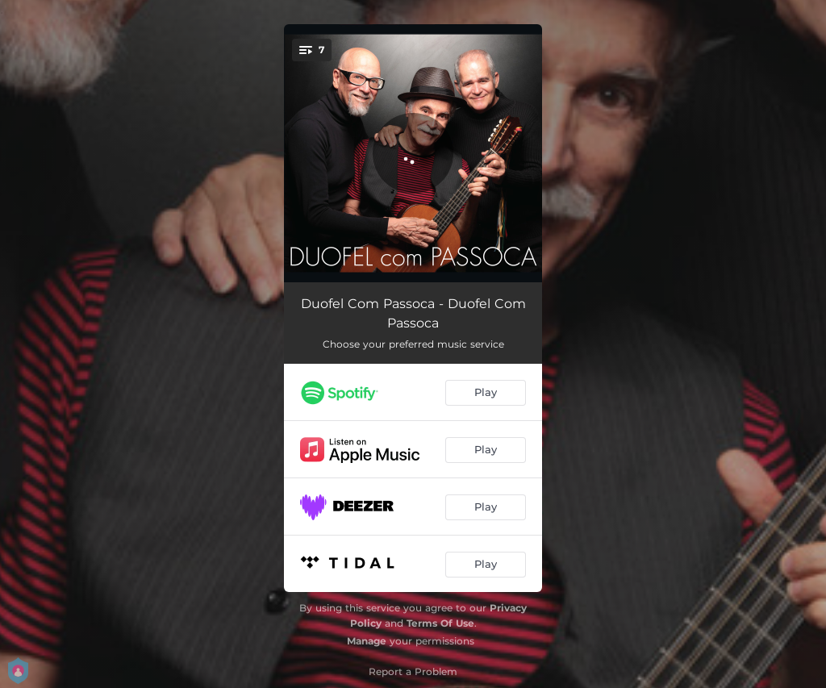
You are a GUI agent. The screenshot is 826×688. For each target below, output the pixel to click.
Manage (366, 641)
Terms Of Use (440, 623)
